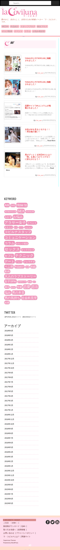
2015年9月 (9, 485)
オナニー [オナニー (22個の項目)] (9, 227)
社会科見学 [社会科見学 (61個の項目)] (29, 298)
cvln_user (40, 73)
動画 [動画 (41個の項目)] (7, 271)
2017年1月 (9, 410)
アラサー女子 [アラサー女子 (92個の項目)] (15, 222)
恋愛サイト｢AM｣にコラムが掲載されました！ (38, 106)
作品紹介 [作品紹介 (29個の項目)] (19, 266)
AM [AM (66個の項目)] (7, 205)
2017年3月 (9, 401)
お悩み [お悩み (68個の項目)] (18, 217)
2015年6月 (9, 499)
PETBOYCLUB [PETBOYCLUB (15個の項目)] (10, 212)
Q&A (23, 526)
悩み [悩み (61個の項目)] (8, 292)
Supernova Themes (9, 540)
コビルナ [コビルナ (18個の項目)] (28, 227)
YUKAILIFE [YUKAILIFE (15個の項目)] (30, 212)
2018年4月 (9, 340)
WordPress (14, 543)
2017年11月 (9, 363)
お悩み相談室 (39, 31)
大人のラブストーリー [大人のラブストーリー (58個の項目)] (20, 276)
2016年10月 (9, 424)
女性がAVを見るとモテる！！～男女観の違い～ (37, 130)
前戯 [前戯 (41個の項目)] (33, 266)
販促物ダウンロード (11, 526)
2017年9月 (9, 373)
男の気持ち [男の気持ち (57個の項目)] (12, 298)
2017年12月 (9, 359)
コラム (27, 31)
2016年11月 (9, 419)
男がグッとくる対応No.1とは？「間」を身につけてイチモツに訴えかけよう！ (38, 156)
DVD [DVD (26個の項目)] (12, 205)
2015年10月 (9, 480)
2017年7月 (9, 382)
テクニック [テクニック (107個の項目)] (24, 255)
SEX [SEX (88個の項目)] (20, 211)
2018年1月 (9, 354)
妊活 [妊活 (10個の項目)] (34, 282)
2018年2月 (9, 349)
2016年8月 (9, 433)
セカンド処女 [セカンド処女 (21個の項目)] (22, 243)
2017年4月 (9, 396)
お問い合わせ (8, 533)
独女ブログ (42, 26)
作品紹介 (14, 26)
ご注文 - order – (10, 523)
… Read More (50, 141)
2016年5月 (9, 447)
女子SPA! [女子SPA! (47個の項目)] (11, 281)
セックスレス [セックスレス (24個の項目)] (27, 249)
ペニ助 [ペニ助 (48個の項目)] (9, 266)
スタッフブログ (28, 26)
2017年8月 (9, 377)
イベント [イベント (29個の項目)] (32, 223)
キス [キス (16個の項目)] (16, 227)
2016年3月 (9, 457)
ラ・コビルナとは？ (11, 536)
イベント (18, 31)
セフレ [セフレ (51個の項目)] (9, 255)
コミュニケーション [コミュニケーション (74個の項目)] (20, 237)
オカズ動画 (7, 31)
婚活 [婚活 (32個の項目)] (7, 287)
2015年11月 (9, 475)
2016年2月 (9, 461)
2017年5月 (9, 391)
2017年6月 (9, 387)
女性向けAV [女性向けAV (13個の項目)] (22, 282)
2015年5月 (9, 503)
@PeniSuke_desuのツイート (13, 317)
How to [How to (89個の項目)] (21, 205)
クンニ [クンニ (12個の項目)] (21, 227)
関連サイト (26, 536)
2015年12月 (9, 471)
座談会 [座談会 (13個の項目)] (13, 287)
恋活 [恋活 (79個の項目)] (34, 287)
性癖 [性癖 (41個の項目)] (19, 286)
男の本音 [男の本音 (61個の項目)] (18, 292)
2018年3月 (9, 345)
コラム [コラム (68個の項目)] (10, 243)
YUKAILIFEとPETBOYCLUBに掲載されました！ (38, 59)
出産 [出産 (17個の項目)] (27, 267)
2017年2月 (9, 405)
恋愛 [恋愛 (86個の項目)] (26, 287)
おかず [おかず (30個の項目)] (8, 217)
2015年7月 (9, 494)
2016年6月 (9, 443)
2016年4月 (9, 452)
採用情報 (21, 530)
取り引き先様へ (9, 530)
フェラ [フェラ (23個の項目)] (19, 262)
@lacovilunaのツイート (29, 317)
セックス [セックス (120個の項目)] (12, 249)
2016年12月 (9, 415)
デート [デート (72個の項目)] (9, 261)
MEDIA (5, 26)
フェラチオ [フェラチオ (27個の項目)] (29, 261)
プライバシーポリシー (25, 533)
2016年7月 (9, 438)
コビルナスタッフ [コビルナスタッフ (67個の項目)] (18, 232)
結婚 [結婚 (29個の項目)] (7, 302)
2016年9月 (9, 429)
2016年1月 (9, 466)
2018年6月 (9, 331)
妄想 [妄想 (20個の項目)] (30, 282)
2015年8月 (9, 489)
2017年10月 (9, 368)
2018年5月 (9, 335)
